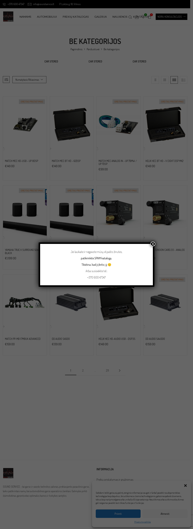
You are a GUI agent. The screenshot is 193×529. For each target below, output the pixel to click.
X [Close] (152, 243)
